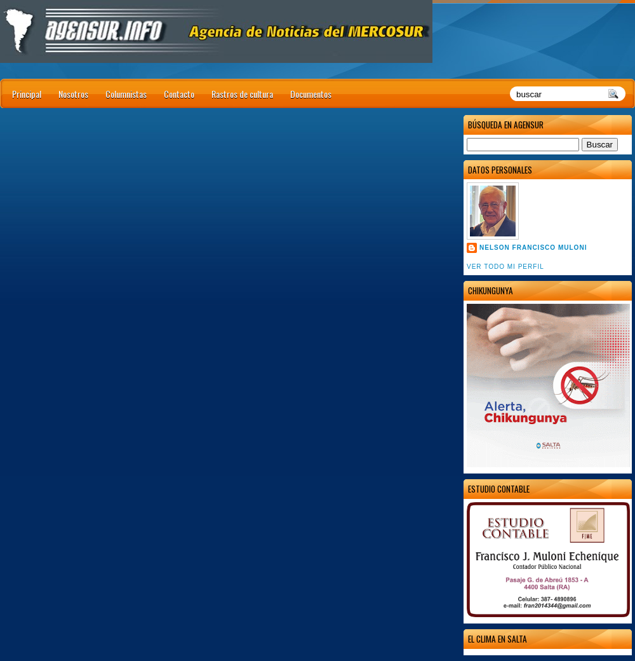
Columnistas (126, 93)
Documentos (310, 93)
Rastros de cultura (242, 93)
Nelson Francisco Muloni (533, 247)
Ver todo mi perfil (505, 266)
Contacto (179, 93)
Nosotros (73, 93)
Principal (26, 93)
